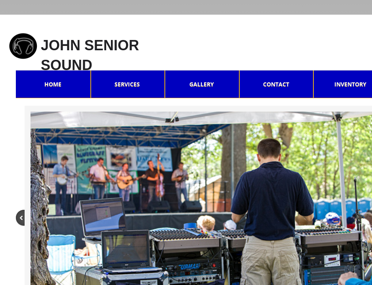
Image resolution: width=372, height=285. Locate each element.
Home (52, 84)
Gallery (201, 84)
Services (127, 84)
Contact (276, 84)
